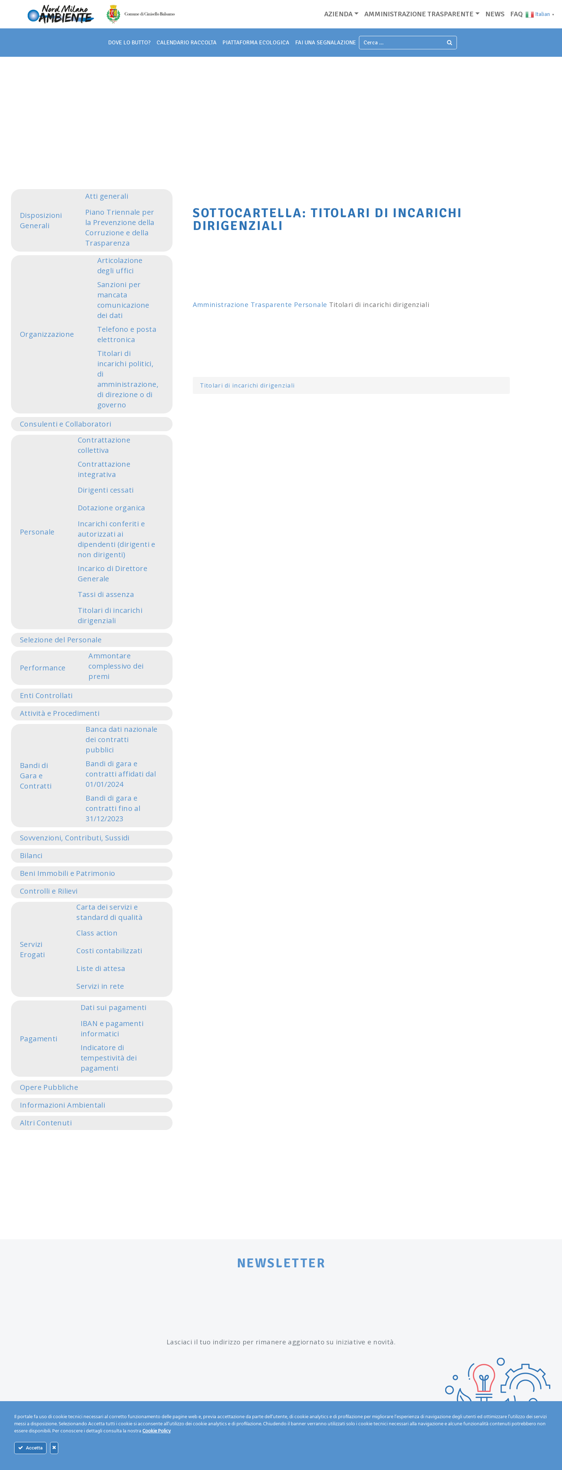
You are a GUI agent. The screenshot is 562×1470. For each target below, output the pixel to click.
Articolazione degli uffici (120, 265)
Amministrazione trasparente (419, 14)
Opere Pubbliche (49, 1087)
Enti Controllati (46, 695)
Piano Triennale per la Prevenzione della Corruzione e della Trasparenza (119, 227)
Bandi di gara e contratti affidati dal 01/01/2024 (121, 774)
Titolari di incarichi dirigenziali (110, 615)
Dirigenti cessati (106, 490)
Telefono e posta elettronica (126, 334)
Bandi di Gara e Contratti (36, 776)
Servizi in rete (100, 986)
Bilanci (31, 855)
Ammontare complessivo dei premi (115, 666)
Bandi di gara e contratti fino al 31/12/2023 (113, 808)
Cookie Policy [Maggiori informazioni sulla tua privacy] (156, 1431)
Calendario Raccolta (187, 42)
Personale (37, 532)
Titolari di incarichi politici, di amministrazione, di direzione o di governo (127, 379)
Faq (516, 14)
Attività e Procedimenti (59, 713)
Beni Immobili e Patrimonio (67, 873)
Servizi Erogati (32, 949)
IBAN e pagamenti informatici (112, 1028)
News (494, 14)
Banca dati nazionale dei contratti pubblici (121, 739)
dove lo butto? (129, 42)
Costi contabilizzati (109, 950)
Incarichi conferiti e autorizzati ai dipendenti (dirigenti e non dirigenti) (116, 539)
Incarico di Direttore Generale (112, 573)
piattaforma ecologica (256, 42)
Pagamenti (39, 1038)
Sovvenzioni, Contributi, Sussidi (75, 838)
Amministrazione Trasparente (242, 304)
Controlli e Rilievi (49, 891)
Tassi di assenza (106, 594)
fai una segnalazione (325, 42)
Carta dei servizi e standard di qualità (109, 912)
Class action (97, 933)
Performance (42, 668)
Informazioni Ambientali (62, 1105)
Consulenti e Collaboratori (65, 424)
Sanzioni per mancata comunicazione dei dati (123, 300)
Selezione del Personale (61, 640)
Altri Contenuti (46, 1123)
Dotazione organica (111, 507)
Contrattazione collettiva (104, 445)
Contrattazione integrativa (104, 469)
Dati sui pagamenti (114, 1007)
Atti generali (106, 196)
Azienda (338, 14)
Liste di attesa (100, 968)
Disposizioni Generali (41, 220)
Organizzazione (47, 334)
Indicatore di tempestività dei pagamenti (109, 1058)
